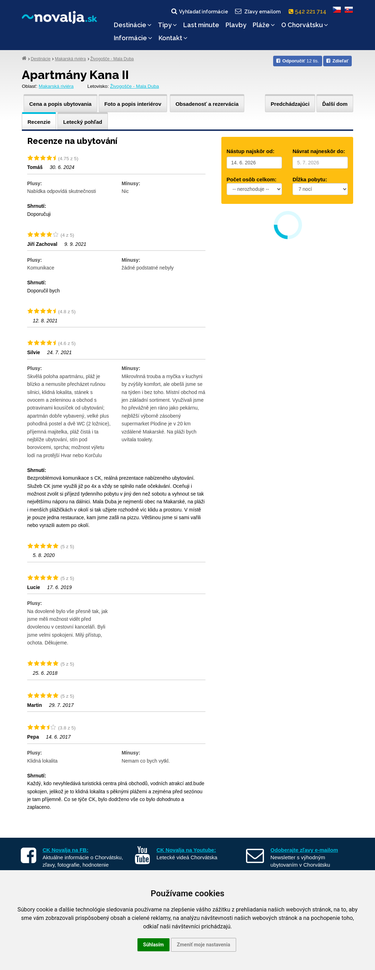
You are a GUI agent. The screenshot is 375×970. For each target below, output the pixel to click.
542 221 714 (309, 11)
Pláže (264, 25)
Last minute (201, 25)
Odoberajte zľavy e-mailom (304, 850)
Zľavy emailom (257, 11)
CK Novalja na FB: (65, 850)
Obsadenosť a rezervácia (207, 104)
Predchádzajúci (290, 104)
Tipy (167, 25)
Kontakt (173, 38)
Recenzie (38, 122)
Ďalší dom (335, 104)
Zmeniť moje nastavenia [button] (203, 944)
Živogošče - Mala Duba (112, 58)
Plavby (236, 25)
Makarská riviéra (70, 58)
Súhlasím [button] (153, 944)
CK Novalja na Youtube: (186, 850)
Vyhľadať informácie (199, 11)
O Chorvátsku (304, 25)
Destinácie (133, 25)
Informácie (133, 38)
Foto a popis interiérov (132, 104)
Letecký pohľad (82, 122)
